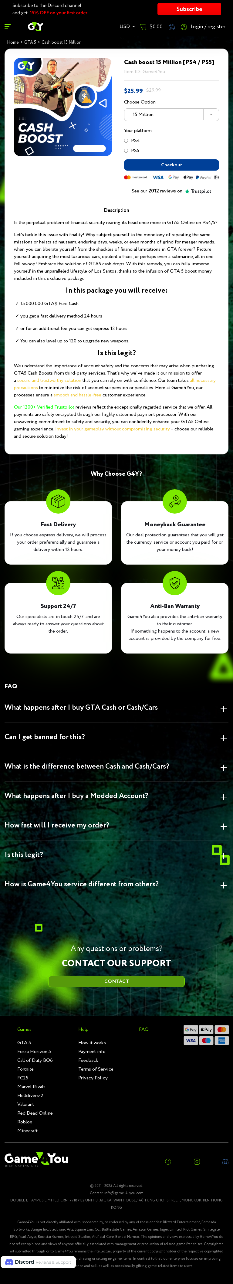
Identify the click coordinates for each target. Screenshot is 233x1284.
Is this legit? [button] (24, 855)
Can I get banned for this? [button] (45, 737)
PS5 (131, 151)
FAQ (144, 1029)
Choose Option (140, 102)
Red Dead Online (35, 1113)
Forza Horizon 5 (34, 1051)
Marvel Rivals (31, 1086)
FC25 (22, 1078)
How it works (92, 1042)
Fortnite (25, 1069)
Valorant (25, 1104)
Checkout (171, 164)
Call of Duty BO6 (35, 1060)
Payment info (92, 1051)
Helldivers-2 (30, 1095)
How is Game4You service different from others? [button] (82, 884)
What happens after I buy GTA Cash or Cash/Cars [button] (81, 708)
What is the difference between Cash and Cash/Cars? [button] (87, 767)
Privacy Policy (93, 1078)
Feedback (88, 1060)
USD (125, 26)
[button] (38, 1262)
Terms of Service (95, 1069)
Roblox (24, 1122)
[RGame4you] (35, 26)
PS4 (132, 140)
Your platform (138, 130)
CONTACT (116, 981)
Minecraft (27, 1130)
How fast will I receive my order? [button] (57, 825)
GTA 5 (24, 1042)
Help (83, 1029)
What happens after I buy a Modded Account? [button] (76, 796)
